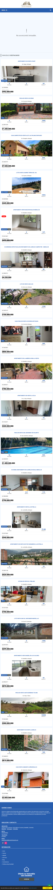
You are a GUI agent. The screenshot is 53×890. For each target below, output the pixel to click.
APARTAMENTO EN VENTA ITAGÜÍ (26, 61)
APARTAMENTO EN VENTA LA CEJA (27, 395)
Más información (33, 888)
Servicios (4, 857)
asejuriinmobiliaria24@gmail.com (10, 840)
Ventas (4, 853)
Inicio (3, 851)
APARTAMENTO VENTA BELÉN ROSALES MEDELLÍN (26, 209)
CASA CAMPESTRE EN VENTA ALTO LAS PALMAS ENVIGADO (26, 135)
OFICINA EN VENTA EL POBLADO (26, 581)
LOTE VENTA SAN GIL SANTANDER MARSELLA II (26, 618)
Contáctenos (5, 862)
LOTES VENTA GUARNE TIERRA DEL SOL (26, 172)
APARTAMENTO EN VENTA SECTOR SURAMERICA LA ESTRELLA (26, 544)
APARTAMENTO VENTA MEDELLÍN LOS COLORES (26, 655)
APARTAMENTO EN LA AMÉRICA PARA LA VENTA (26, 358)
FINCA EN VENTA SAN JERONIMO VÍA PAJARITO (26, 432)
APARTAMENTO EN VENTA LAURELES (26, 730)
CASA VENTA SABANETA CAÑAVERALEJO (26, 767)
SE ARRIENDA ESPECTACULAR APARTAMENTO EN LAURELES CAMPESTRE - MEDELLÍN (26, 247)
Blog (3, 859)
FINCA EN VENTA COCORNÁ (26, 98)
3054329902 (5, 832)
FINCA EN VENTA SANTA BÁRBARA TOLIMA (26, 692)
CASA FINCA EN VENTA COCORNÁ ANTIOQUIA (26, 321)
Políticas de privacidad (8, 864)
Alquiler (4, 855)
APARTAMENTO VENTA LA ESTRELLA (26, 507)
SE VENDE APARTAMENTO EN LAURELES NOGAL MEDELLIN (26, 469)
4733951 (4, 836)
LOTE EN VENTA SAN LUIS (26, 284)
